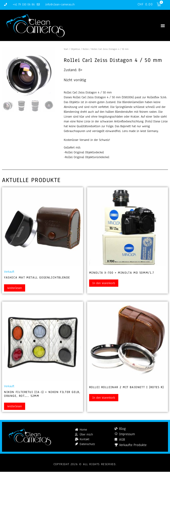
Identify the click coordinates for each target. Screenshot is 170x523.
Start (66, 49)
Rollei (86, 49)
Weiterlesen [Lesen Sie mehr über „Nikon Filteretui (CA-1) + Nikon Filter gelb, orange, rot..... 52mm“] (14, 406)
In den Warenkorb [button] (103, 283)
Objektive (75, 49)
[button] (162, 25)
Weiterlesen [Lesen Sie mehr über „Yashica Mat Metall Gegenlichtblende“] (14, 288)
